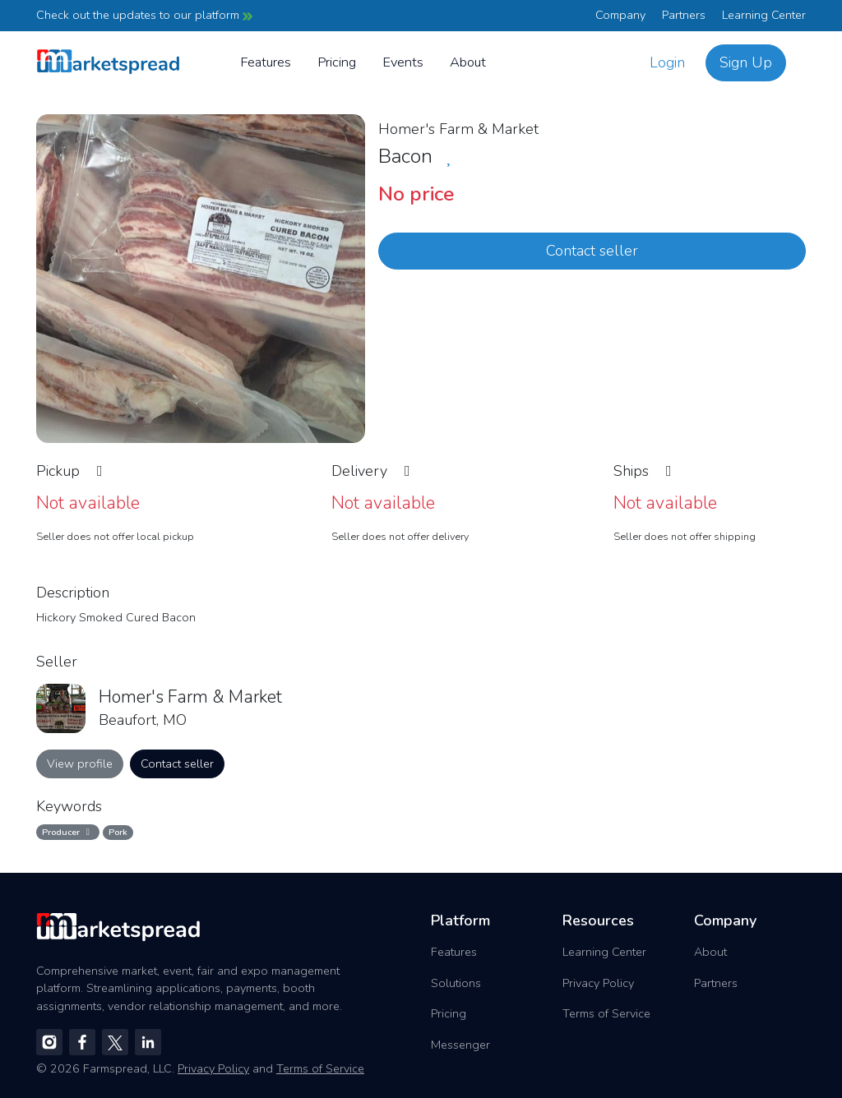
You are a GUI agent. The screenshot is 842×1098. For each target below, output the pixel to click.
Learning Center (764, 15)
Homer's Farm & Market (458, 129)
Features (265, 62)
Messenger (460, 1044)
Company (620, 15)
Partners (684, 15)
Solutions (456, 983)
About (468, 62)
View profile (80, 763)
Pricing (336, 62)
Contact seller (592, 251)
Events (402, 62)
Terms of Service (606, 1013)
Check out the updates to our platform (144, 15)
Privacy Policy (598, 983)
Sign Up (745, 62)
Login (667, 62)
